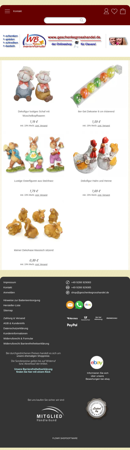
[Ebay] (88, 305)
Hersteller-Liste (11, 305)
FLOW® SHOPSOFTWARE (65, 438)
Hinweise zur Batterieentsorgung (21, 300)
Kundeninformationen (15, 333)
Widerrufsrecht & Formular (18, 338)
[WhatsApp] (79, 305)
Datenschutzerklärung (15, 328)
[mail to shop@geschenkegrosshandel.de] (70, 305)
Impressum (9, 282)
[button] (7, 11)
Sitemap (8, 310)
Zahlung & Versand (14, 318)
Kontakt (17, 11)
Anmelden (106, 11)
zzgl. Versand (41, 126)
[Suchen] (65, 20)
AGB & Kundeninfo (14, 323)
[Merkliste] (114, 11)
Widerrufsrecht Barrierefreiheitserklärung (26, 343)
